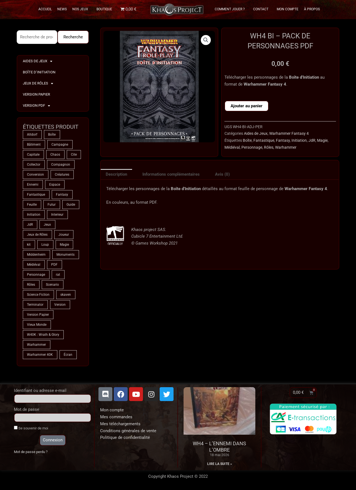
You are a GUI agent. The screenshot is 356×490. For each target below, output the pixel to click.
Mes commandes (116, 416)
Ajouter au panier (247, 105)
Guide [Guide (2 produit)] (70, 205)
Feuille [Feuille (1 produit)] (32, 205)
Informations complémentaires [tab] (171, 174)
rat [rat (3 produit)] (58, 275)
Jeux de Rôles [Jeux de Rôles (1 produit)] (37, 235)
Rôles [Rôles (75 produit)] (31, 285)
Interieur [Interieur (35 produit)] (57, 215)
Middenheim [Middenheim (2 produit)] (36, 255)
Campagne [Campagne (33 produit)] (59, 144)
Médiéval (232, 147)
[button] (206, 40)
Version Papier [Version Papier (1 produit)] (38, 315)
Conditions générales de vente (128, 430)
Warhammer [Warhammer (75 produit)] (36, 345)
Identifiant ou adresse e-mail (40, 390)
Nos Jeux (81, 9)
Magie (322, 140)
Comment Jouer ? (231, 9)
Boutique (104, 9)
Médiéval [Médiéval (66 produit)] (33, 265)
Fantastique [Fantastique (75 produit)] (36, 195)
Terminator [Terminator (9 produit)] (35, 305)
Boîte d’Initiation (39, 72)
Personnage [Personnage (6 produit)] (36, 275)
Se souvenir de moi (31, 428)
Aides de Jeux (37, 61)
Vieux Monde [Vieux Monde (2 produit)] (36, 325)
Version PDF (36, 105)
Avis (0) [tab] (222, 174)
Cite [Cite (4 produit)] (74, 154)
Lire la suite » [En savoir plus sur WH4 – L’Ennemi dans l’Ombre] (219, 464)
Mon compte (112, 409)
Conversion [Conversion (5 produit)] (35, 174)
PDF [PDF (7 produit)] (54, 265)
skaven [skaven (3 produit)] (65, 295)
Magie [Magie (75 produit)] (64, 245)
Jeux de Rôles (38, 83)
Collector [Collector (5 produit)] (33, 164)
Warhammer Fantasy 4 (289, 133)
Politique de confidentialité (125, 437)
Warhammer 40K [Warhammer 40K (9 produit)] (40, 355)
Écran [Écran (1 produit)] (68, 355)
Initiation (299, 140)
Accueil (45, 9)
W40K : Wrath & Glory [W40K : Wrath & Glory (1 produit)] (43, 335)
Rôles (268, 147)
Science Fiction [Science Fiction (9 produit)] (38, 295)
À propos (312, 9)
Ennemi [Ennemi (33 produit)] (32, 184)
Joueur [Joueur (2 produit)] (63, 235)
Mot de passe (26, 409)
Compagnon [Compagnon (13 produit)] (60, 164)
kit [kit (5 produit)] (29, 245)
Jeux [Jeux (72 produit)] (47, 225)
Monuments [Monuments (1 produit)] (65, 255)
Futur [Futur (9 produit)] (52, 205)
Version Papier (36, 94)
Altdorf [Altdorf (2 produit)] (32, 134)
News (62, 9)
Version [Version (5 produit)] (60, 305)
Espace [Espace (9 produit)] (54, 184)
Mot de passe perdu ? (31, 452)
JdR (311, 140)
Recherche (73, 36)
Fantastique (263, 140)
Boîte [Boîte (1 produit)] (52, 134)
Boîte (247, 140)
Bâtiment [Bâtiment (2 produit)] (34, 144)
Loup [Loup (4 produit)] (45, 245)
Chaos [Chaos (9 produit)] (55, 154)
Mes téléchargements (120, 423)
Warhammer (285, 147)
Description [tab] (116, 174)
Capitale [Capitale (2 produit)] (33, 154)
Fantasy (283, 140)
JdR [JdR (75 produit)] (30, 225)
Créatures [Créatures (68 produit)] (62, 174)
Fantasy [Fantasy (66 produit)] (62, 195)
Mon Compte (287, 9)
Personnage (251, 147)
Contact (262, 9)
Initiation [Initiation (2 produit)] (33, 215)
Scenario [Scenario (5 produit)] (52, 285)
